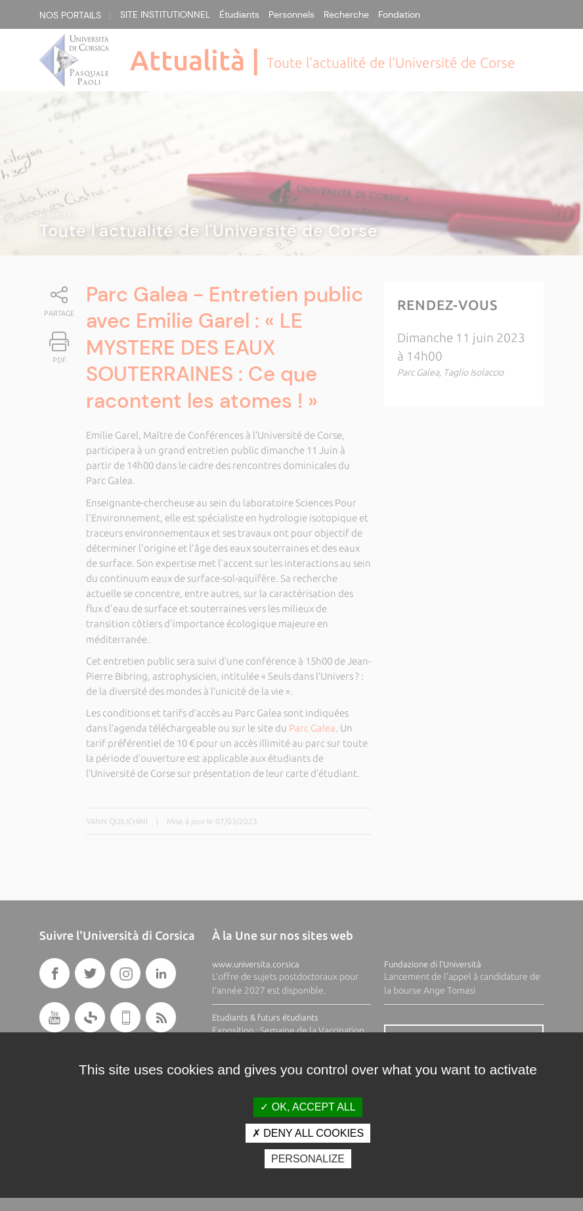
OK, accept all (307, 1106)
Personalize (308, 1158)
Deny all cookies (308, 1133)
